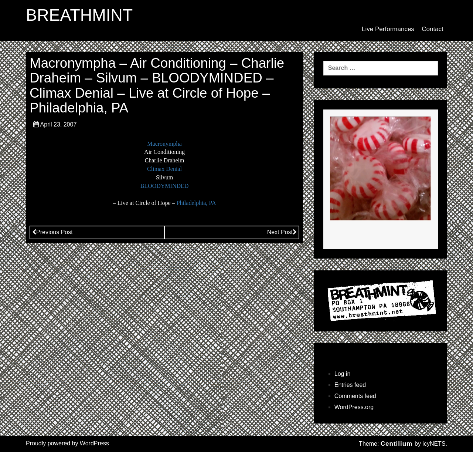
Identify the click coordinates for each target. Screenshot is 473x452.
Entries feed (350, 385)
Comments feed (355, 396)
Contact (432, 29)
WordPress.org (354, 407)
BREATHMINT (79, 15)
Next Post (282, 232)
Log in (342, 374)
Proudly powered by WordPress (67, 443)
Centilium (396, 443)
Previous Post (52, 232)
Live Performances (388, 29)
